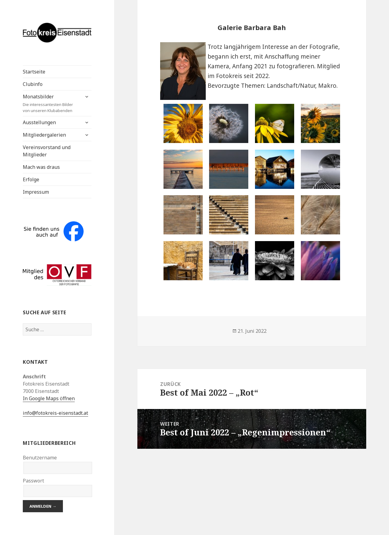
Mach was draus (41, 167)
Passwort (33, 480)
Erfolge (31, 179)
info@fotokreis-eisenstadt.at (55, 413)
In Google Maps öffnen (49, 398)
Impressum (36, 192)
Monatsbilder (51, 103)
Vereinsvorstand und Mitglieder (47, 151)
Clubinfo (33, 84)
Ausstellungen (39, 122)
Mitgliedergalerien (44, 134)
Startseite (34, 71)
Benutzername (40, 457)
